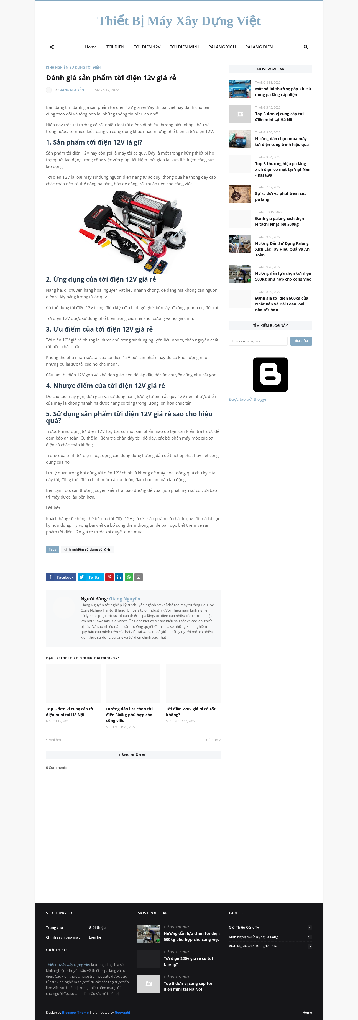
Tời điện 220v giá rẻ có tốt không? (191, 711)
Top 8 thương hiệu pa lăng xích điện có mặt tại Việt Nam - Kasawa (283, 169)
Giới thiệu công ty (270, 927)
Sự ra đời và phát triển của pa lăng (280, 196)
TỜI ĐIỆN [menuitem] (115, 47)
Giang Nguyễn (71, 90)
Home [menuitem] (91, 47)
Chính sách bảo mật (63, 937)
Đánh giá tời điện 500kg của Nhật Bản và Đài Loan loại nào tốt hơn (281, 304)
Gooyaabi (122, 1012)
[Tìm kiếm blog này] (258, 341)
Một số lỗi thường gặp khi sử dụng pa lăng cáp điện (283, 91)
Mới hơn (55, 739)
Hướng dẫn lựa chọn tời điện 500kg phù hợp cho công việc (129, 714)
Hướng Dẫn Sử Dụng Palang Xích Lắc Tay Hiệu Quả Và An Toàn (282, 249)
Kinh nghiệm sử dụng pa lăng (270, 936)
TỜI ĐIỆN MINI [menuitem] (184, 47)
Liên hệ (95, 937)
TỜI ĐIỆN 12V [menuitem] (147, 47)
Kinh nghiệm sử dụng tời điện (73, 67)
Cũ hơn (212, 739)
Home (307, 1012)
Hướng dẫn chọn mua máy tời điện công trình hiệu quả (282, 141)
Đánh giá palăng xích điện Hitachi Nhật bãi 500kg (279, 221)
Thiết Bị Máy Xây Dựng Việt (179, 21)
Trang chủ (54, 927)
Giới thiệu (97, 927)
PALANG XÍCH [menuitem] (222, 47)
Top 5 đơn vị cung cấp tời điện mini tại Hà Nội (70, 711)
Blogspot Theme (75, 1012)
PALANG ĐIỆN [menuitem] (259, 47)
